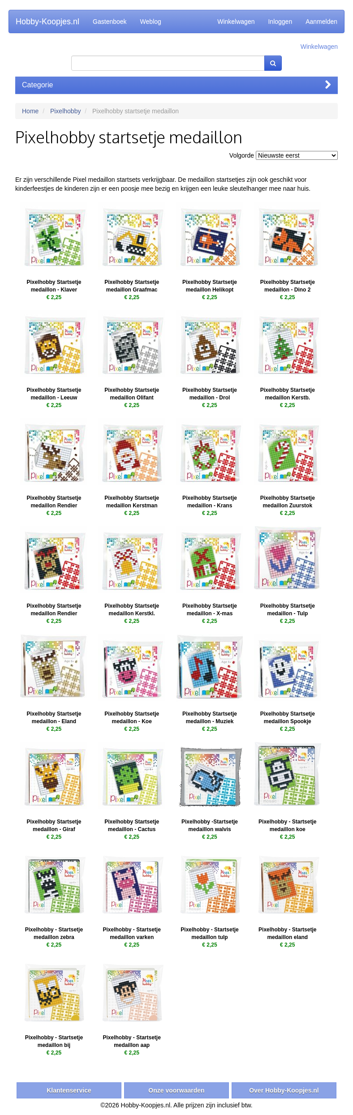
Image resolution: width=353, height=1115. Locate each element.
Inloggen (280, 21)
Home (30, 111)
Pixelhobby (65, 111)
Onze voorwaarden (176, 1090)
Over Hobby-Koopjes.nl (284, 1090)
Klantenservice (69, 1090)
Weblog (150, 21)
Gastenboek (110, 21)
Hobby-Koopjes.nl (47, 21)
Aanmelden (321, 21)
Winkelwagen (235, 21)
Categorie (176, 85)
